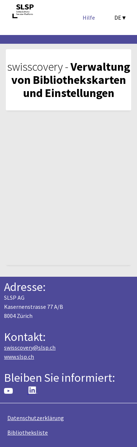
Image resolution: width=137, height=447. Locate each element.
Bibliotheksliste (27, 432)
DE (119, 17)
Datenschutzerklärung (35, 417)
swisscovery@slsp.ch (30, 347)
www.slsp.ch (19, 356)
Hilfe (89, 17)
